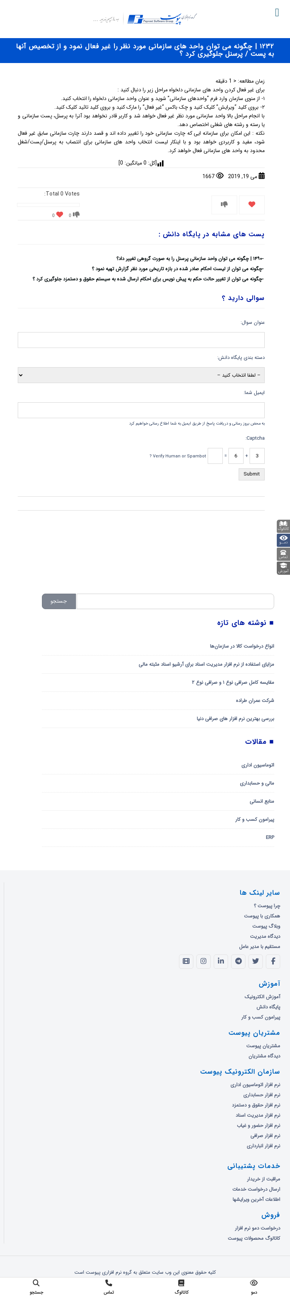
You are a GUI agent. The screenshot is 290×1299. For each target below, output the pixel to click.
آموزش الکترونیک (262, 997)
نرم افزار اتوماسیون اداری (255, 1085)
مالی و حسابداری (257, 783)
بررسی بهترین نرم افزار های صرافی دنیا (235, 719)
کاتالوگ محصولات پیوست (254, 1238)
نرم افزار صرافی (265, 1136)
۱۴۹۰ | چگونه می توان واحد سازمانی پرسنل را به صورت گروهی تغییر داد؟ (189, 259)
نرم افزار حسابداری (261, 1095)
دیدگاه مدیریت (265, 936)
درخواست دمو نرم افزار (257, 1228)
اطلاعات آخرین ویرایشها (256, 1200)
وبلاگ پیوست (266, 926)
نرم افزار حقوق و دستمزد (256, 1105)
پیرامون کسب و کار (254, 819)
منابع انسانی (262, 801)
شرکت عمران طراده (255, 701)
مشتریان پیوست (263, 1046)
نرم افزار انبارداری (263, 1146)
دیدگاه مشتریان (264, 1056)
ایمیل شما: (254, 393)
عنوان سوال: (253, 322)
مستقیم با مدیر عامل (259, 947)
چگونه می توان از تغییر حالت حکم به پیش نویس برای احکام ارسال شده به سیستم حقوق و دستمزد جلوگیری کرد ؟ (147, 279)
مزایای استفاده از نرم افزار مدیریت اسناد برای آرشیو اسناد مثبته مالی (206, 664)
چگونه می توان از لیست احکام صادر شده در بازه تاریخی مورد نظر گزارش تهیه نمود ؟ (177, 269)
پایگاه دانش (268, 1007)
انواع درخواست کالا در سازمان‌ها (242, 646)
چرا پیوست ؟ (267, 906)
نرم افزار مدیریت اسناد (258, 1115)
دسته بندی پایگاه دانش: (241, 358)
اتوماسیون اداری (257, 765)
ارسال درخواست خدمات (256, 1189)
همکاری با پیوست (262, 916)
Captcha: (255, 438)
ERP (270, 838)
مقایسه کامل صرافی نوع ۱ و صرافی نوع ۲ (233, 682)
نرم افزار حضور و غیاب (258, 1126)
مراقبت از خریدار (263, 1179)
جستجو (59, 601)
